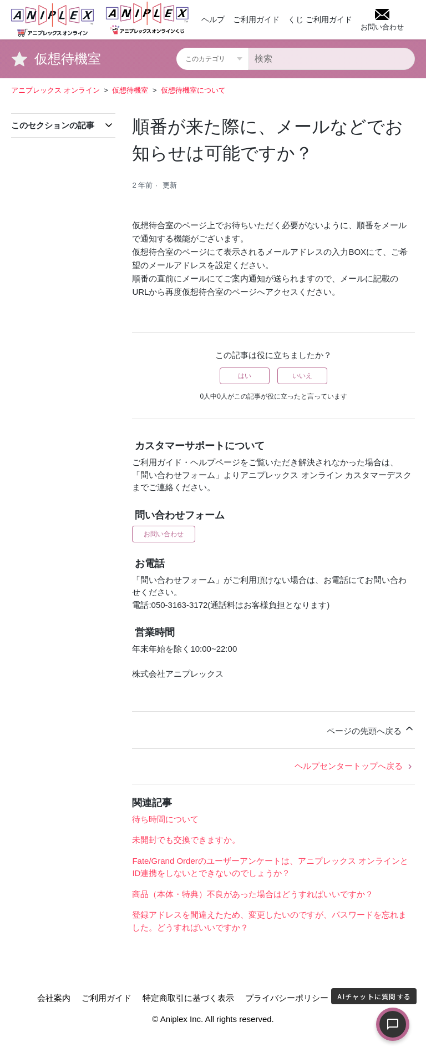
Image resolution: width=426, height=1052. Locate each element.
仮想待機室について (193, 90)
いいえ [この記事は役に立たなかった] (302, 376)
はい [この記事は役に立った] (244, 376)
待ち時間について (165, 819)
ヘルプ (213, 19)
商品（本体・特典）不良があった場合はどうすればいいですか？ (252, 894)
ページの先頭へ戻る (371, 729)
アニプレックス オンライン (55, 90)
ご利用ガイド (256, 19)
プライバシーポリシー (286, 998)
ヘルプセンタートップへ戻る (355, 766)
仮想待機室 (130, 90)
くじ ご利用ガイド (320, 19)
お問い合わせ (164, 534)
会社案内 (53, 998)
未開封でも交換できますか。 (186, 839)
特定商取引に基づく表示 (188, 998)
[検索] (331, 59)
